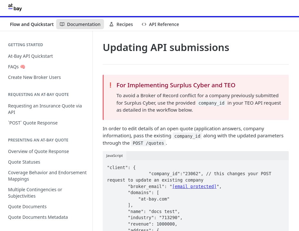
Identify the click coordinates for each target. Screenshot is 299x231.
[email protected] (194, 186)
